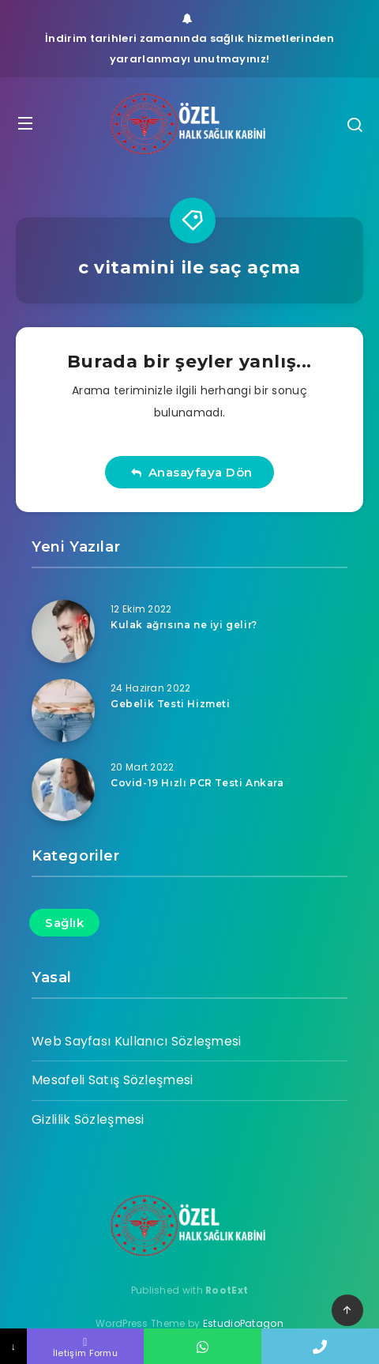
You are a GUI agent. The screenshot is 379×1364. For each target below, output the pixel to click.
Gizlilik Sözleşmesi (88, 1119)
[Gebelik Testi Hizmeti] (63, 710)
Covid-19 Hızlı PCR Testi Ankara (197, 783)
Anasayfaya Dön (191, 472)
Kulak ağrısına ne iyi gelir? (184, 625)
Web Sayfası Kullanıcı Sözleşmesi (137, 1041)
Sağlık (64, 922)
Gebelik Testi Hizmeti (171, 704)
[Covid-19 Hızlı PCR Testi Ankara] (63, 789)
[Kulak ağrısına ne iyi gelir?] (63, 631)
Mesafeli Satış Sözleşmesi (112, 1080)
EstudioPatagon (243, 1323)
